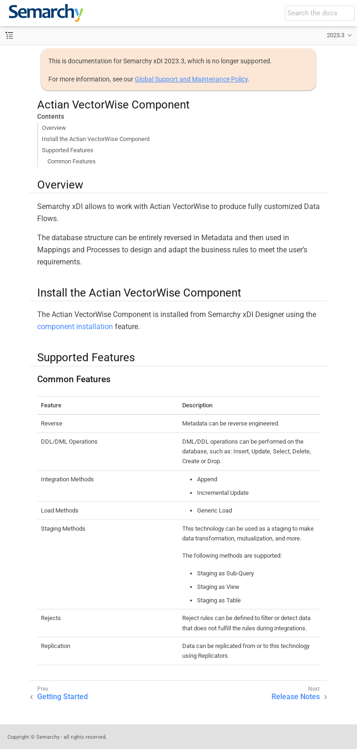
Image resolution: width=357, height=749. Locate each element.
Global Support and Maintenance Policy (191, 79)
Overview (54, 127)
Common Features (71, 161)
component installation (75, 326)
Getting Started (62, 696)
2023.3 (335, 35)
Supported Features (67, 150)
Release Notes (295, 696)
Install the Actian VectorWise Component (96, 138)
